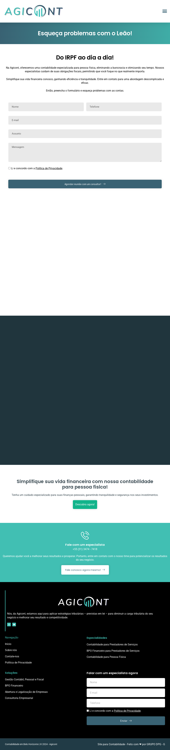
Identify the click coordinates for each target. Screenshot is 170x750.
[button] (164, 11)
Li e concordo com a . (37, 168)
